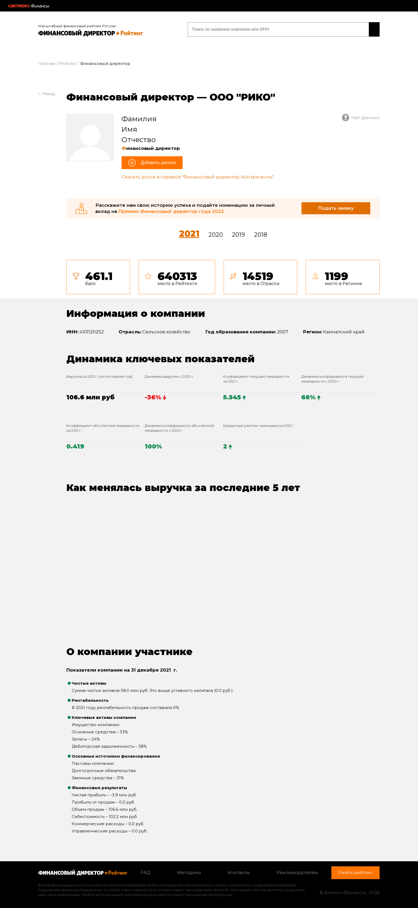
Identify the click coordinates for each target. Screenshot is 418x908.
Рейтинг (68, 62)
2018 (260, 233)
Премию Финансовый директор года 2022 (171, 210)
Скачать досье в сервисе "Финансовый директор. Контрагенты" (198, 175)
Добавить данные (158, 161)
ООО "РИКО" (242, 96)
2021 (189, 232)
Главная (46, 62)
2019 (238, 233)
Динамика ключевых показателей (160, 357)
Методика (189, 871)
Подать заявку (336, 206)
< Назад (46, 92)
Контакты (239, 871)
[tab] (223, 275)
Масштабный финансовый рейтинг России (77, 24)
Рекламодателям (297, 871)
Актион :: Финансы (28, 5)
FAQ (145, 871)
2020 (215, 233)
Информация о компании (135, 312)
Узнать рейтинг (345, 28)
